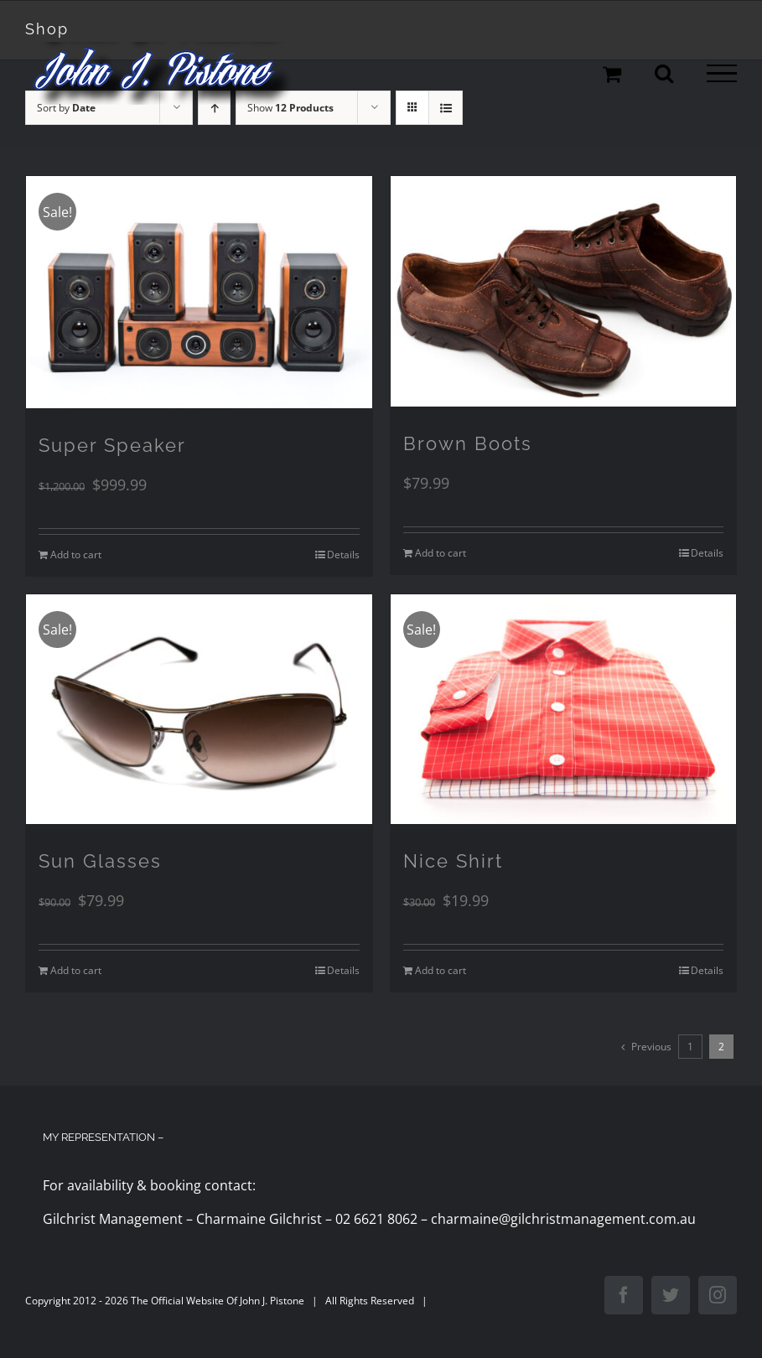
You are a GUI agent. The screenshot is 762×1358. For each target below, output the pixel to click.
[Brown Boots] (564, 291)
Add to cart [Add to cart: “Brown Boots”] (440, 553)
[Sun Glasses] (199, 709)
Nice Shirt (453, 861)
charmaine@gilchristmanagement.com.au (563, 1219)
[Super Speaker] (199, 291)
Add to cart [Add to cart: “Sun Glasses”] (75, 970)
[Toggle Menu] (722, 74)
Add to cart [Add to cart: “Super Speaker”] (75, 554)
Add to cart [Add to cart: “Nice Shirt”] (440, 970)
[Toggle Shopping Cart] (612, 74)
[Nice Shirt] (564, 709)
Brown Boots (467, 443)
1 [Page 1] (690, 1046)
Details (343, 554)
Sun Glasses (100, 861)
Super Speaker (112, 445)
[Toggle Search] (664, 73)
